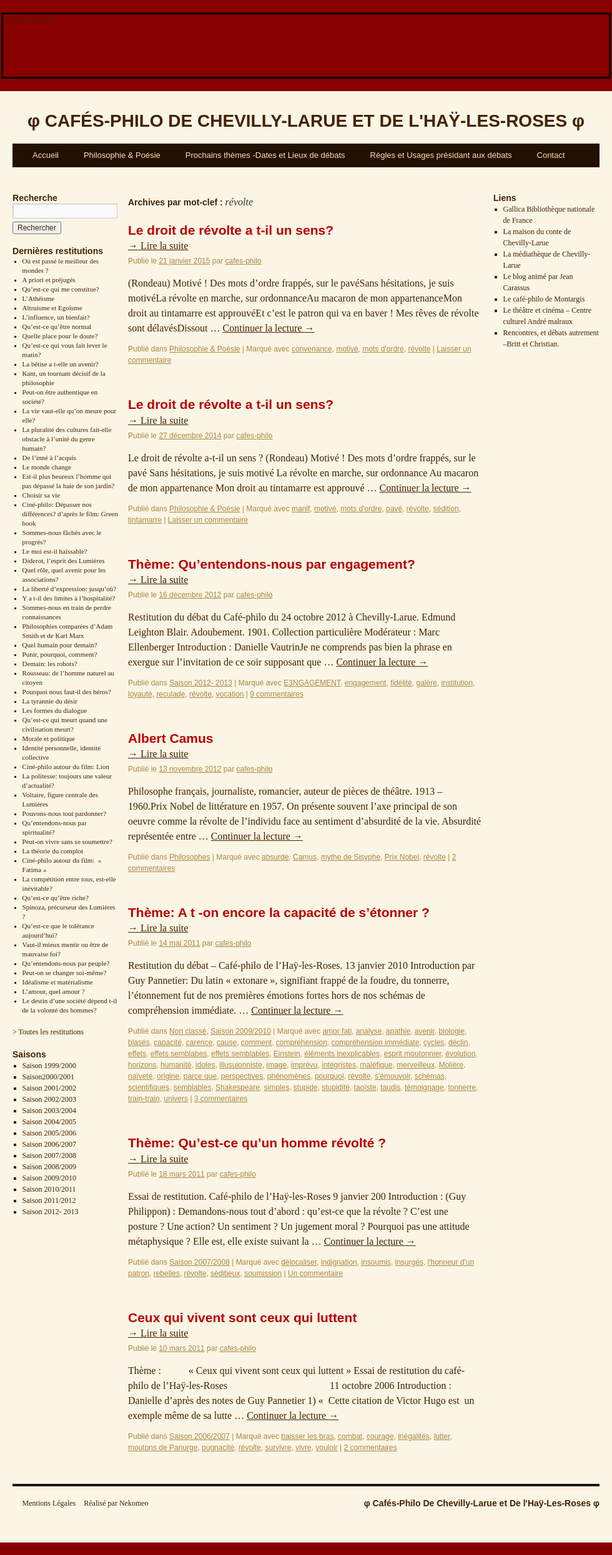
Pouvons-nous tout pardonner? (64, 813)
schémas (430, 1076)
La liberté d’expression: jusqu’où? (69, 588)
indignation (339, 1262)
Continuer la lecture (269, 328)
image (277, 1065)
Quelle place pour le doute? (60, 336)
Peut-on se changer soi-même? (64, 972)
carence (199, 1042)
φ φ (306, 120)
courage (380, 1436)
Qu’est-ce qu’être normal (57, 326)
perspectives (242, 1076)
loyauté (140, 694)
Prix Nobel (402, 857)
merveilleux (416, 1065)
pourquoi (329, 1076)
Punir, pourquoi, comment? (59, 654)
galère (426, 683)
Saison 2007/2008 (49, 1155)
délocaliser (299, 1262)
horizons (142, 1065)
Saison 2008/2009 (49, 1166)
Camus (305, 857)
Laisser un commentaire (208, 520)
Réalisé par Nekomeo (116, 1503)
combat (350, 1436)
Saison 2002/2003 (49, 1099)
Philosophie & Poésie (122, 155)
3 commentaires (220, 1098)
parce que (200, 1076)
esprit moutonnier (413, 1053)
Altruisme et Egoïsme (52, 307)
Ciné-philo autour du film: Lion (65, 766)
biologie (452, 1031)
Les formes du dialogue (54, 710)
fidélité (401, 683)
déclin (458, 1042)
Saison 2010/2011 (49, 1189)
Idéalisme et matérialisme (57, 982)
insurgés (409, 1262)
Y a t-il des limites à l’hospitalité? (69, 598)
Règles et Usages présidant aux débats (441, 155)
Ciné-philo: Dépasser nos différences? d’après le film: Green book (70, 514)
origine (168, 1076)
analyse (369, 1031)
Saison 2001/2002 (49, 1088)
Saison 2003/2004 (49, 1110)
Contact (551, 155)
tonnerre (462, 1087)
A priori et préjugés (49, 279)
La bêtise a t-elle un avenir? (60, 364)
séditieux (225, 1273)
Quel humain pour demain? (59, 645)
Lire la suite (158, 245)
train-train (144, 1098)
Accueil (45, 155)
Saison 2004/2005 (49, 1121)
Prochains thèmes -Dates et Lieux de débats (265, 155)
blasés (139, 1042)
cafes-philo (243, 261)
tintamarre (145, 520)
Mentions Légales (49, 1503)
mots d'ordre (382, 349)
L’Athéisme (38, 298)
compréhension (301, 1042)
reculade (170, 694)
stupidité (336, 1087)
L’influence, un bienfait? (56, 317)
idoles (205, 1065)
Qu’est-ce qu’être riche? (55, 897)
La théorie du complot (52, 851)
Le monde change (46, 467)
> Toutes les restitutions (48, 1032)
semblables (193, 1087)
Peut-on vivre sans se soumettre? (67, 841)
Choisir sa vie (41, 495)
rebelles (167, 1273)
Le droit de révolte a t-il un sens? (230, 230)
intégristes (339, 1065)
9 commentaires (276, 694)
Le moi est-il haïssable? (54, 551)
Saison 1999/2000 (49, 1065)
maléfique (376, 1065)
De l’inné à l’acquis (49, 457)
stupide (306, 1087)
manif (301, 508)
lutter (442, 1436)
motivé (347, 349)
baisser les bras (307, 1436)
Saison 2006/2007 (49, 1144)
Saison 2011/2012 (49, 1200)
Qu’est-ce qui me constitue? (60, 289)
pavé (394, 508)
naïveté (140, 1076)
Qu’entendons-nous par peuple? (66, 963)
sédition (445, 508)
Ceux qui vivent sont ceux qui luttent (242, 1317)
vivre (303, 1447)
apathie (398, 1031)
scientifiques (148, 1087)
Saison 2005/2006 (49, 1133)
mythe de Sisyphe (350, 857)
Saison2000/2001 (48, 1076)
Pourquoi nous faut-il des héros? (66, 691)
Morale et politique (48, 738)
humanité (175, 1065)
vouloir (326, 1447)
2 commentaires (370, 1447)
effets (137, 1053)
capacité (168, 1042)
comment (256, 1042)
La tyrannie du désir (49, 701)
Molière (451, 1065)
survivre (278, 1447)
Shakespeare (237, 1087)
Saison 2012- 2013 (50, 1211)
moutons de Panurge (162, 1447)
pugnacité (218, 1447)
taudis (390, 1087)
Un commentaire (315, 1273)
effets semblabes (179, 1053)
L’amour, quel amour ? (53, 991)
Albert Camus (171, 738)
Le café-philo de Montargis (544, 299)
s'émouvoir (392, 1076)
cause (227, 1042)
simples (276, 1087)
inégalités (414, 1436)
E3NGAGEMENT (312, 683)
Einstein (287, 1053)
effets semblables (240, 1053)
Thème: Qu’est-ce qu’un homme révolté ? (257, 1143)
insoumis (375, 1262)
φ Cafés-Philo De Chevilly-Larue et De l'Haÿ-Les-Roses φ (482, 1503)
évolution (460, 1053)
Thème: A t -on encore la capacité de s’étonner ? (279, 912)
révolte (419, 349)
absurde (275, 857)
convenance (312, 349)
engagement (366, 683)
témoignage (424, 1087)
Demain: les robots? (49, 663)
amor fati (337, 1031)
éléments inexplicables (342, 1053)
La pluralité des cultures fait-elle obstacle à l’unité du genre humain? (67, 439)
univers (176, 1098)
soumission (263, 1273)
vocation (230, 694)
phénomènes (288, 1076)
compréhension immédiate (376, 1042)
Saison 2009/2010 (49, 1178)
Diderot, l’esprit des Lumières (63, 560)
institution (457, 683)
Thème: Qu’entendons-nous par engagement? (271, 564)
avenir (425, 1031)
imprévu (304, 1065)
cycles (433, 1042)
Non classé (187, 1031)
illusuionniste (240, 1065)
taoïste (365, 1087)
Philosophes (189, 857)
